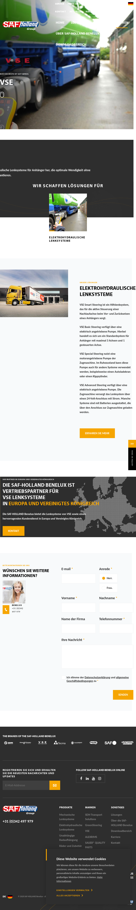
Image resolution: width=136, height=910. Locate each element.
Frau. (110, 588)
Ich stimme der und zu (98, 679)
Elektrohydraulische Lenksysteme (67, 239)
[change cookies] (74, 890)
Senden (123, 694)
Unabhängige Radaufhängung (68, 838)
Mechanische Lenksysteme (67, 817)
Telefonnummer (110, 619)
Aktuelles (75, 11)
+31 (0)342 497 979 (18, 821)
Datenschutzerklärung (97, 677)
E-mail (65, 569)
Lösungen (79, 22)
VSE (87, 831)
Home (60, 22)
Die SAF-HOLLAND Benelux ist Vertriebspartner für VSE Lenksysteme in (51, 494)
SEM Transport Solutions (93, 817)
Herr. (109, 578)
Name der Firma (73, 619)
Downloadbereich (71, 44)
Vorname (68, 598)
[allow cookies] (69, 895)
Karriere (91, 11)
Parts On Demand (78, 3)
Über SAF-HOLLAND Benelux (78, 33)
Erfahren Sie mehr (97, 433)
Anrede (104, 569)
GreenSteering (93, 825)
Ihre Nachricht (71, 640)
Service (59, 3)
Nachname (107, 598)
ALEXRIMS (91, 837)
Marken (122, 22)
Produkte (101, 22)
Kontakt (60, 11)
